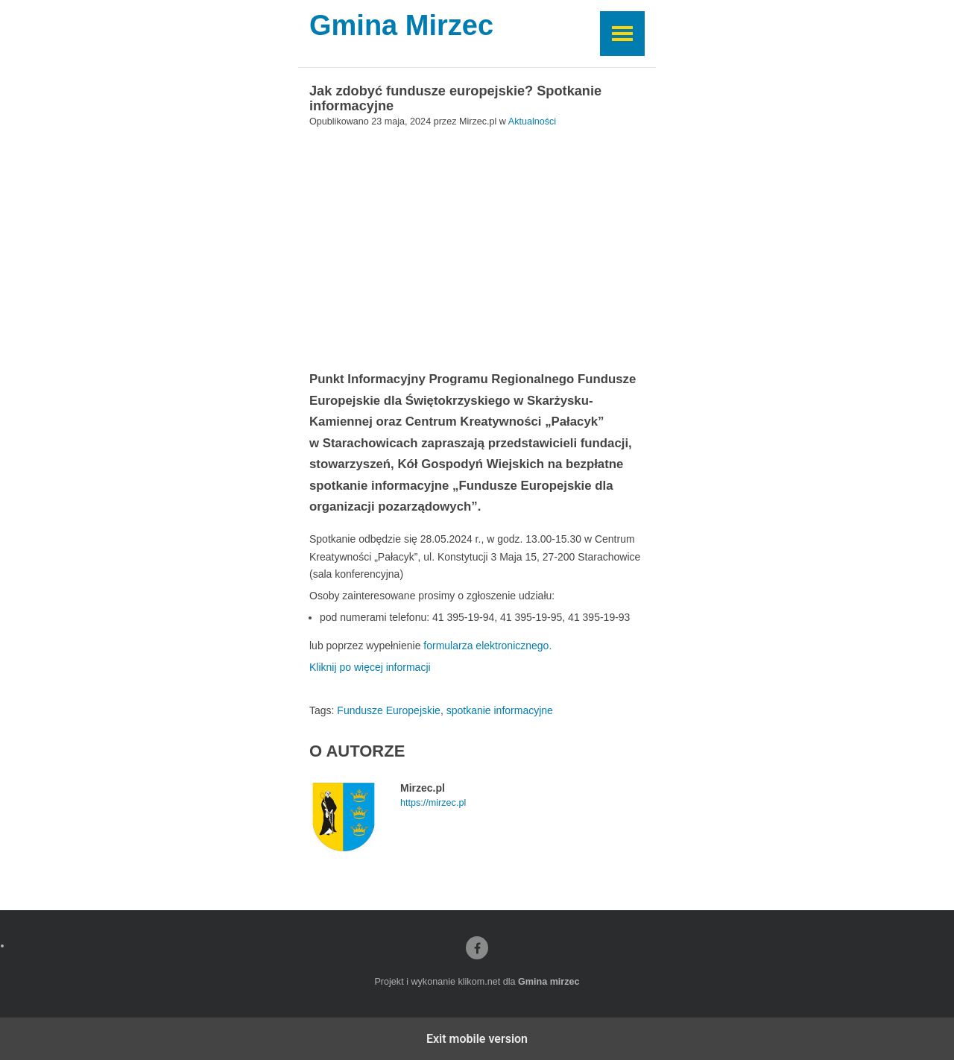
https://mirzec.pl (433, 803)
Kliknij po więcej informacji (370, 667)
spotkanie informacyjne (499, 710)
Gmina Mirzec (401, 26)
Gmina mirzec (549, 982)
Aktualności (532, 121)
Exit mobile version (477, 1039)
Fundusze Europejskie (388, 710)
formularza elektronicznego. (486, 646)
